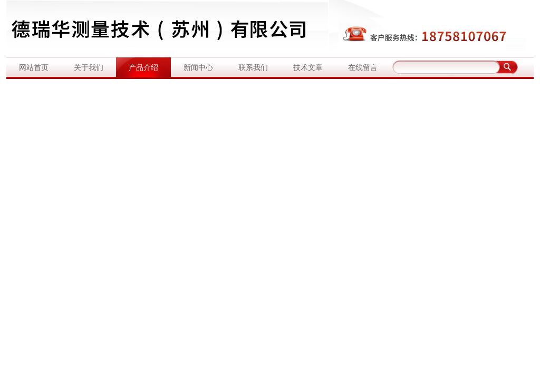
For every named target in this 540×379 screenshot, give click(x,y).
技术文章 (308, 68)
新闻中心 (198, 68)
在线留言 (363, 68)
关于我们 (88, 68)
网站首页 (34, 68)
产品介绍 (143, 68)
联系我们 (253, 68)
